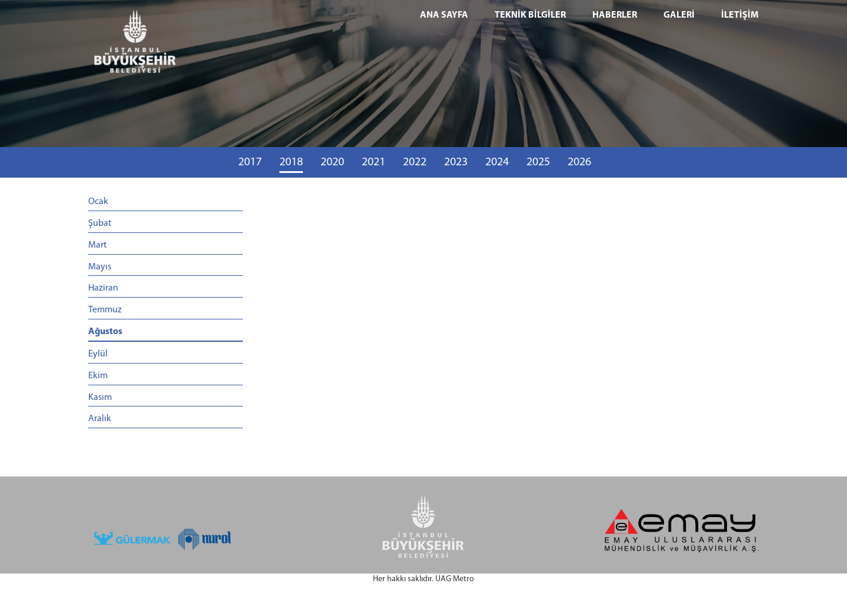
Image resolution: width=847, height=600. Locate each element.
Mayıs (99, 267)
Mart (97, 245)
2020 (332, 162)
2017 (250, 162)
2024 (497, 162)
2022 (414, 162)
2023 (456, 162)
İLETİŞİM (740, 15)
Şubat (99, 223)
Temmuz (105, 310)
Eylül (98, 354)
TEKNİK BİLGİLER (530, 15)
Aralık (99, 419)
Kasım (100, 397)
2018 (291, 162)
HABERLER (614, 15)
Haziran (103, 288)
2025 (538, 162)
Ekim (98, 376)
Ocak (98, 201)
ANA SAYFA (444, 15)
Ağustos (105, 331)
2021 (373, 162)
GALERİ (679, 15)
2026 (579, 162)
